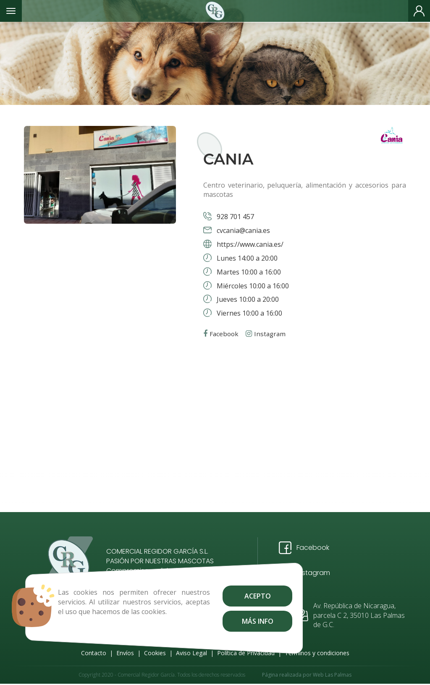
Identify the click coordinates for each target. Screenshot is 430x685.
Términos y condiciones (317, 653)
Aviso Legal (191, 653)
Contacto (93, 653)
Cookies (155, 653)
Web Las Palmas (332, 675)
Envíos (125, 653)
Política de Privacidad (246, 653)
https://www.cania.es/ (249, 244)
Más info (239, 621)
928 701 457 (234, 216)
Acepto (239, 596)
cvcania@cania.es (242, 230)
